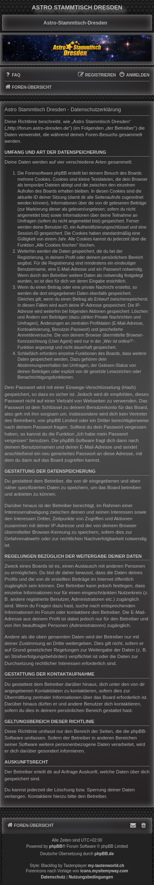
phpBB (55, 846)
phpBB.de (104, 853)
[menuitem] (13, 75)
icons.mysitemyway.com (104, 871)
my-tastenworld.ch (106, 865)
